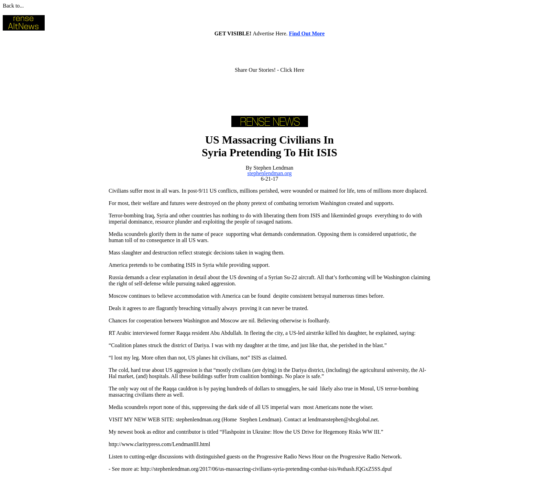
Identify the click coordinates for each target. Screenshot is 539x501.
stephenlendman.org (269, 173)
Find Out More (307, 33)
